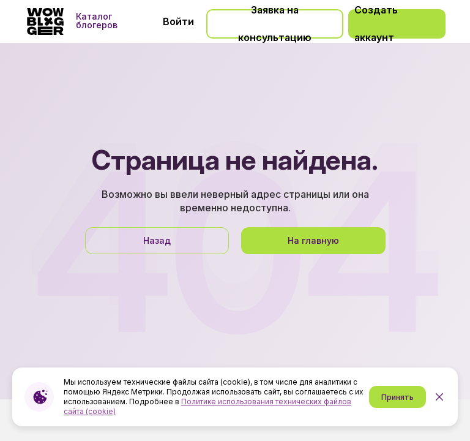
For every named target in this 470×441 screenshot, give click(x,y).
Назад (157, 240)
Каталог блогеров (97, 20)
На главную (313, 240)
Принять (397, 397)
